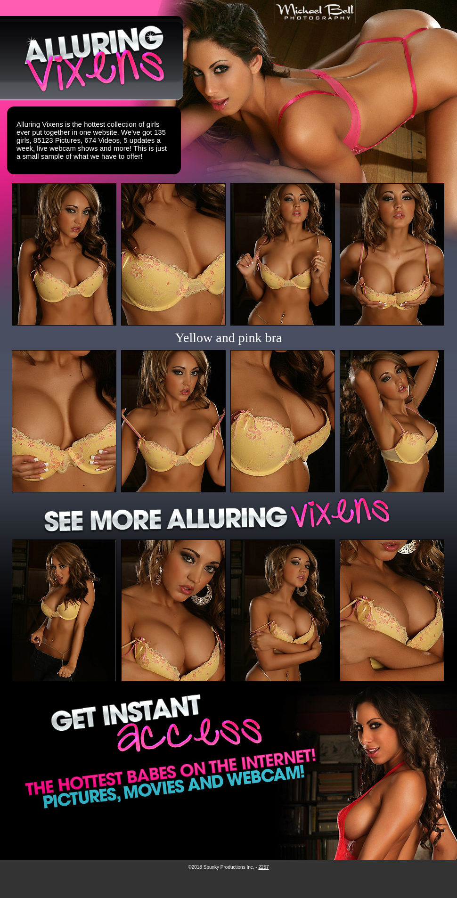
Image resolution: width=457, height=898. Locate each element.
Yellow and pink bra (228, 337)
